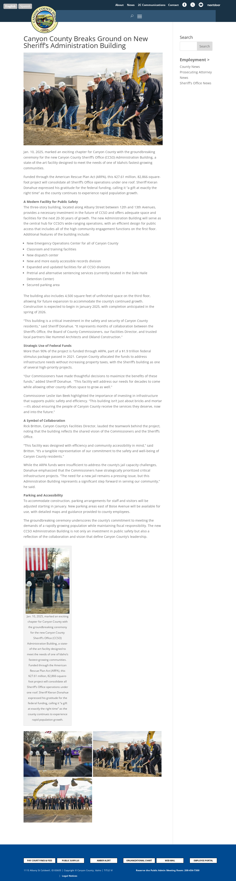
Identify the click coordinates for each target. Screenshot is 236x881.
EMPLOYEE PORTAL (203, 860)
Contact (173, 5)
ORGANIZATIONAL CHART (139, 860)
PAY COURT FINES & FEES (39, 860)
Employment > (194, 59)
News (131, 5)
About (119, 5)
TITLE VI (108, 870)
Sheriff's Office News (195, 83)
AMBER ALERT (104, 860)
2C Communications (152, 5)
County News (190, 66)
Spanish (25, 6)
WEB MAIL (170, 860)
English (10, 6)
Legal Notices (69, 875)
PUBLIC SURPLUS (70, 860)
